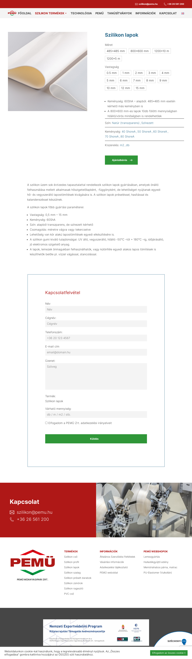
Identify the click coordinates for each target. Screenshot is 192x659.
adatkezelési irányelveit (96, 421)
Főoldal (24, 13)
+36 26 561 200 (33, 518)
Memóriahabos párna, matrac (160, 565)
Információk (145, 13)
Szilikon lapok (71, 565)
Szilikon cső (70, 555)
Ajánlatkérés (119, 158)
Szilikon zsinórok (73, 581)
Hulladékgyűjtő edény (156, 560)
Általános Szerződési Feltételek (117, 555)
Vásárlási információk (112, 560)
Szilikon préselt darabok (77, 576)
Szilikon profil (71, 560)
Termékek (71, 549)
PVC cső (69, 592)
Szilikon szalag (72, 571)
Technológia (81, 13)
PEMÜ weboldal (109, 571)
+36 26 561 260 (175, 4)
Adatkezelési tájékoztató (114, 565)
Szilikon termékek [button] (51, 13)
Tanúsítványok (119, 13)
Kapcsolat (168, 13)
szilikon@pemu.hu (148, 4)
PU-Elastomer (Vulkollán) (158, 571)
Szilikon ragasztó (73, 586)
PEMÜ (99, 13)
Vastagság (112, 65)
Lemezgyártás (152, 555)
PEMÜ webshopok (156, 549)
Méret (109, 43)
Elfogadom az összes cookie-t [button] (168, 652)
